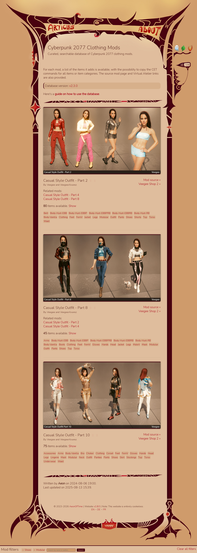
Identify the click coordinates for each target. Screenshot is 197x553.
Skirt (122, 457)
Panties (98, 457)
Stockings (131, 457)
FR (104, 509)
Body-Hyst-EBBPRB (99, 213)
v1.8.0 (97, 506)
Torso (152, 217)
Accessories (50, 453)
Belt (46, 213)
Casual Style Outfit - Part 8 (61, 199)
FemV (79, 217)
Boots (62, 344)
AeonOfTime (76, 506)
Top (145, 217)
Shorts (137, 217)
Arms (46, 340)
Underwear (50, 461)
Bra (82, 453)
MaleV (136, 344)
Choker (90, 453)
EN (93, 509)
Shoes (26, 549)
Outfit (113, 217)
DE (99, 509)
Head (113, 344)
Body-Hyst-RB (141, 213)
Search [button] (81, 550)
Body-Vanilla (50, 217)
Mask (144, 344)
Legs (95, 217)
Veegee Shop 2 (149, 184)
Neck (81, 457)
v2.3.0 (73, 86)
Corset (110, 453)
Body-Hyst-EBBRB (122, 213)
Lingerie (55, 457)
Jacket (87, 217)
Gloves (96, 344)
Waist (47, 221)
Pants (121, 217)
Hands (105, 344)
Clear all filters (186, 549)
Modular (39, 549)
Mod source (151, 180)
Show (72, 206)
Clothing (63, 217)
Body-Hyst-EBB (58, 213)
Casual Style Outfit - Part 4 (61, 195)
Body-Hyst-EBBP (78, 213)
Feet (72, 217)
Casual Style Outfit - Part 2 (61, 322)
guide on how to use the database (77, 94)
